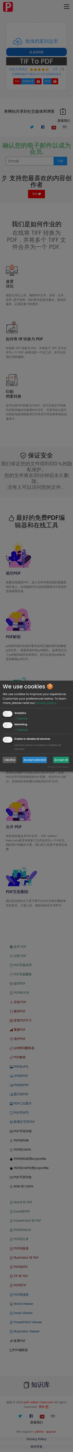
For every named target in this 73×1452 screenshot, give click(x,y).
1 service (21, 719)
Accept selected (35, 760)
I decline (9, 760)
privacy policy (46, 703)
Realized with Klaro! (58, 766)
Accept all (61, 760)
